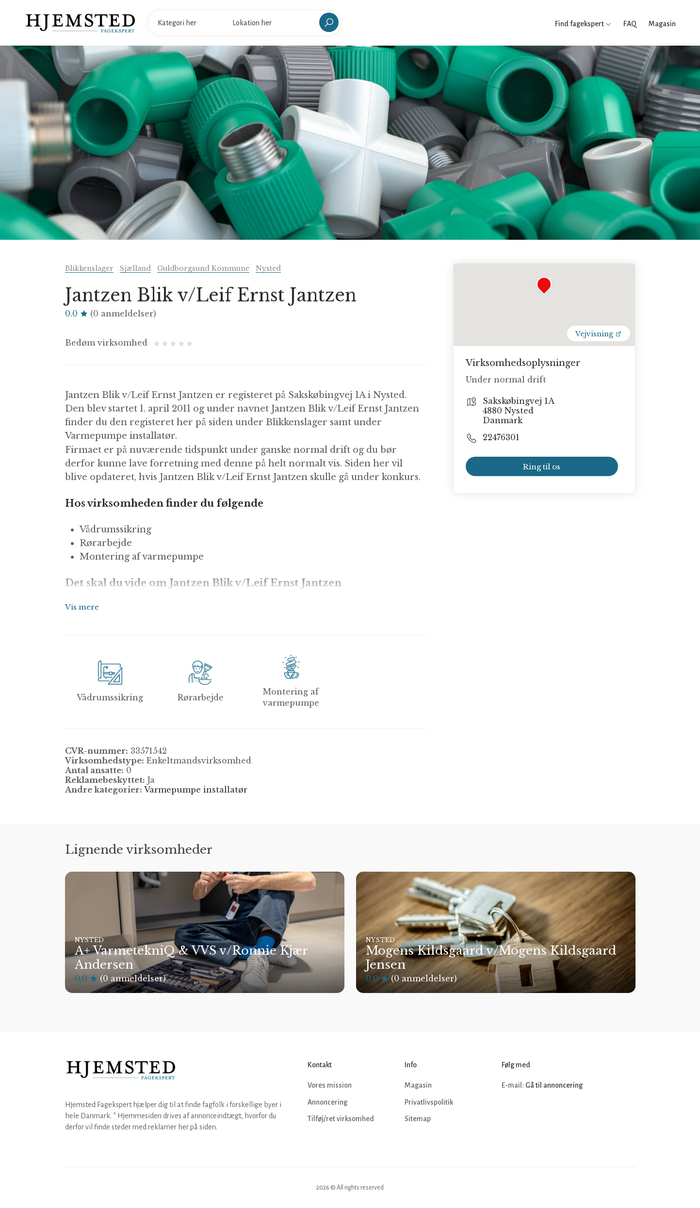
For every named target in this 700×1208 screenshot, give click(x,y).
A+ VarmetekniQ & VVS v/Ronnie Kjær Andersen (191, 957)
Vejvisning (598, 334)
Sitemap (418, 1119)
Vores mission (330, 1085)
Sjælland (135, 268)
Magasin (662, 24)
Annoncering (327, 1102)
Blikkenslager (89, 268)
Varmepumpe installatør (195, 789)
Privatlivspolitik (429, 1102)
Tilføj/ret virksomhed (341, 1119)
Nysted (268, 268)
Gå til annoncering (554, 1085)
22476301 (501, 437)
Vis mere (82, 607)
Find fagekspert (583, 24)
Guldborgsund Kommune (203, 268)
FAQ (629, 24)
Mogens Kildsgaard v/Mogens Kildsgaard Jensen (491, 957)
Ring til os (541, 466)
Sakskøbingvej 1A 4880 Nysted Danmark (518, 410)
